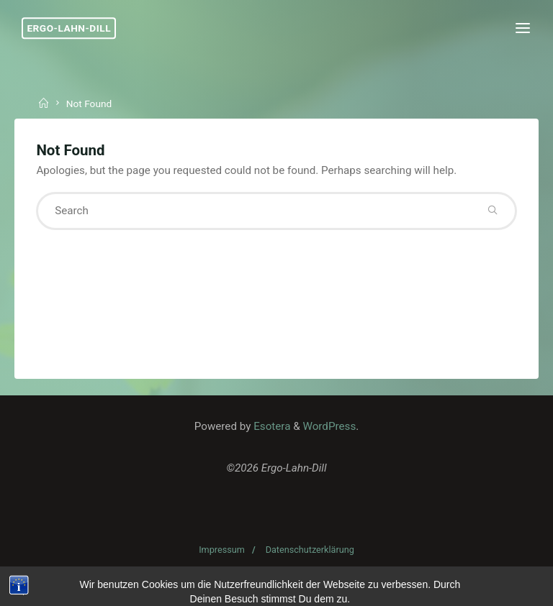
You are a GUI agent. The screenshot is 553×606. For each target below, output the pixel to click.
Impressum (222, 549)
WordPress (329, 426)
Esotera (270, 426)
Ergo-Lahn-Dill (69, 28)
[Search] (492, 211)
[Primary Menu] (522, 28)
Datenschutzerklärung (310, 549)
